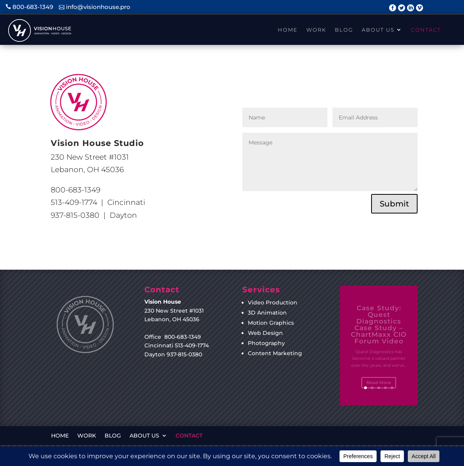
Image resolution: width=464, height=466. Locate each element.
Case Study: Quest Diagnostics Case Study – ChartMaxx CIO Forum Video (379, 327)
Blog (344, 30)
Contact (426, 30)
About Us (378, 30)
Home (288, 30)
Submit (394, 203)
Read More (378, 385)
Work (316, 30)
